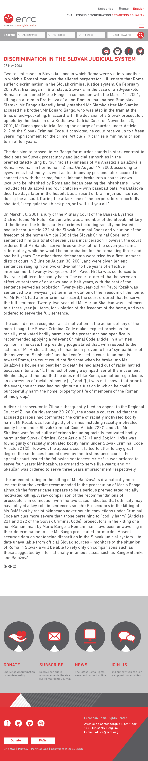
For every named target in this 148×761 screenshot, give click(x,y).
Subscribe (106, 9)
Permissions (39, 749)
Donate (16, 740)
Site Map (9, 749)
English (138, 9)
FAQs (43, 740)
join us (119, 665)
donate (12, 665)
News (81, 665)
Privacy (23, 749)
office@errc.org (106, 732)
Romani (125, 9)
